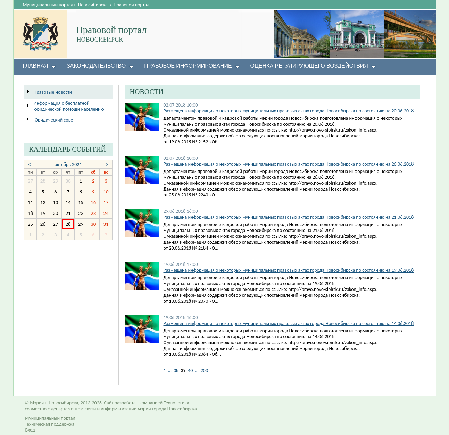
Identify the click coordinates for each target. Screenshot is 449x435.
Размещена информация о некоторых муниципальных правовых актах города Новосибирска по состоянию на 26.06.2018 (289, 164)
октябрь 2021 (68, 164)
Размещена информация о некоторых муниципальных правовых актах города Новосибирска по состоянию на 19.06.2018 (289, 270)
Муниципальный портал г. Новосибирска (65, 5)
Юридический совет (54, 120)
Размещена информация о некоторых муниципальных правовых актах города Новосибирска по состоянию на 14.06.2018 (289, 323)
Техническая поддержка (50, 424)
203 (204, 371)
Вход (30, 430)
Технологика (176, 403)
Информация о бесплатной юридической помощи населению (69, 106)
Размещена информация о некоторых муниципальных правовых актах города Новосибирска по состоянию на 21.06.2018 (289, 217)
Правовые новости (53, 92)
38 (176, 371)
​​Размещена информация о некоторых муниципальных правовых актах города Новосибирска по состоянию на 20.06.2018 (289, 111)
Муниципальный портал (50, 418)
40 (190, 371)
